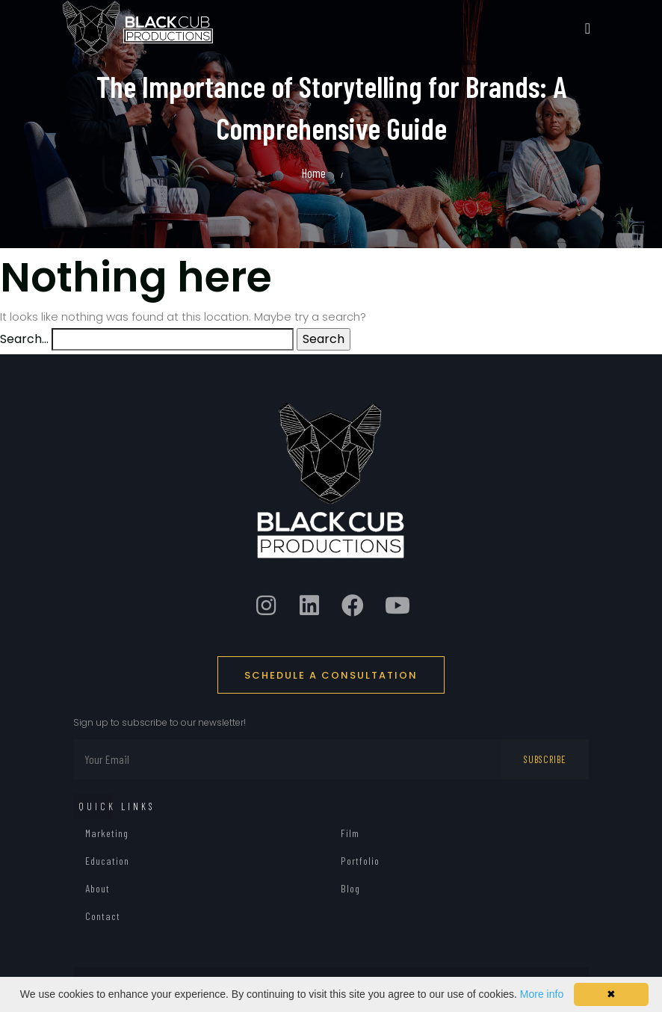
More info (541, 994)
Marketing (107, 833)
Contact (102, 916)
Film (350, 833)
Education (107, 860)
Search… (24, 339)
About (97, 888)
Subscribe (545, 759)
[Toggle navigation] (587, 28)
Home (314, 172)
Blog (350, 888)
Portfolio (360, 860)
